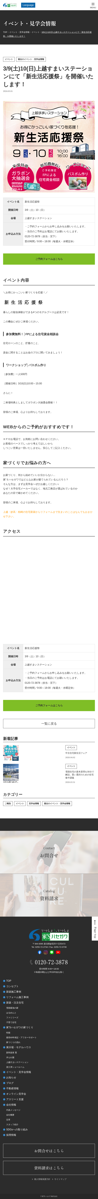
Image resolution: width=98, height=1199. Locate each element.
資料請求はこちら (49, 1168)
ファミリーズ (12, 1017)
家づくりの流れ (13, 1042)
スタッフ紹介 (12, 1124)
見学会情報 (34, 803)
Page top (95, 932)
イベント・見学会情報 (18, 1072)
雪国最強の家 (12, 1008)
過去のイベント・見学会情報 (31, 59)
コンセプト (12, 986)
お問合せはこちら (49, 1150)
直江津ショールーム (15, 1067)
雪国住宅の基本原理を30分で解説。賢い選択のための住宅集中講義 (79, 774)
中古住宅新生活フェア (76, 753)
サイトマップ (60, 1179)
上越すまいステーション (17, 1062)
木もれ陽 (10, 1057)
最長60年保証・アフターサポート (21, 1037)
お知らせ (11, 1077)
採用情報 (11, 1135)
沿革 (8, 1120)
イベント (9, 59)
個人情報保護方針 (42, 1179)
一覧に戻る (49, 723)
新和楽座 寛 (11, 1052)
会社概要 (10, 1115)
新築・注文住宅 (15, 1002)
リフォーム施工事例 (17, 997)
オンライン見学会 (16, 1094)
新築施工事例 (13, 991)
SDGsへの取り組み (17, 1129)
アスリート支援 (15, 1099)
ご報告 (8, 803)
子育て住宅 (11, 1022)
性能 (8, 1032)
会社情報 (11, 1104)
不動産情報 (12, 1088)
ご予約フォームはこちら (49, 259)
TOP (8, 980)
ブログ (10, 1083)
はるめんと (11, 1013)
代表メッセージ (13, 1110)
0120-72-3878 (32, 236)
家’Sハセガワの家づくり (19, 1027)
